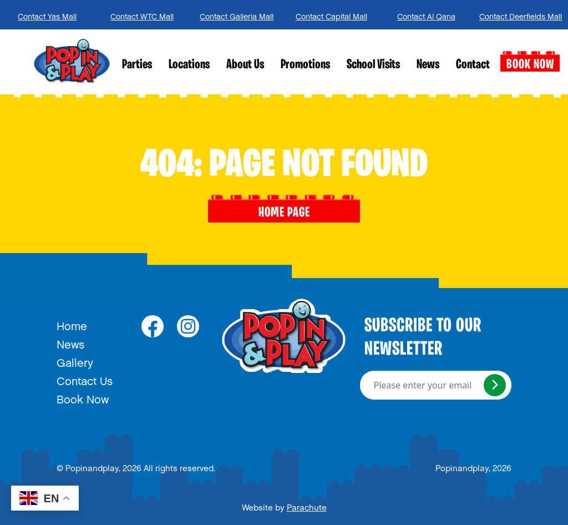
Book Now (530, 61)
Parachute (307, 505)
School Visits (373, 65)
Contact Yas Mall (47, 15)
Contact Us (85, 378)
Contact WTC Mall (142, 15)
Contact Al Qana (426, 15)
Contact (473, 65)
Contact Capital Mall (331, 15)
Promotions (305, 65)
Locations (189, 65)
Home (72, 323)
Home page (284, 209)
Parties (137, 65)
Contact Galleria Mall (236, 15)
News (428, 65)
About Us (245, 65)
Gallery (75, 360)
